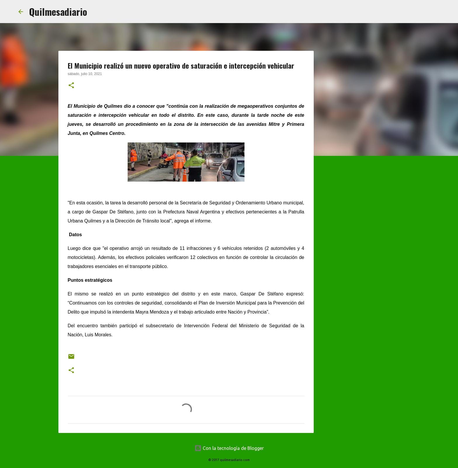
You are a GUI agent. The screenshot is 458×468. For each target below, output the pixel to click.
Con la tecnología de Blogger (229, 448)
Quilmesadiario (58, 11)
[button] (71, 86)
